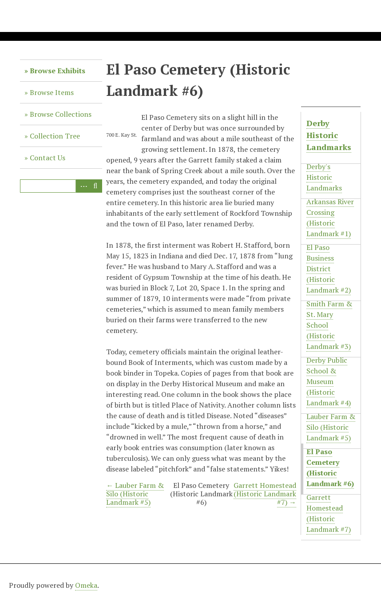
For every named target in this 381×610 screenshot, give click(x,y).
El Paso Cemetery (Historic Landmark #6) (330, 467)
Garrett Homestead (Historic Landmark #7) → (265, 493)
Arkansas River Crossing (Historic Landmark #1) (330, 217)
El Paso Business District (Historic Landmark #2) (328, 268)
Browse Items (52, 92)
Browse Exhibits (57, 70)
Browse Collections (60, 114)
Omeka (86, 585)
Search (95, 186)
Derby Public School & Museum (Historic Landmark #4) (328, 381)
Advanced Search (82, 186)
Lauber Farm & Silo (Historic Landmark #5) (330, 427)
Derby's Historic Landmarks (324, 177)
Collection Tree (55, 136)
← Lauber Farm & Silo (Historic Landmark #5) (135, 493)
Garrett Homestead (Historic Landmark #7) (328, 513)
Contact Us (47, 157)
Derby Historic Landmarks (328, 135)
